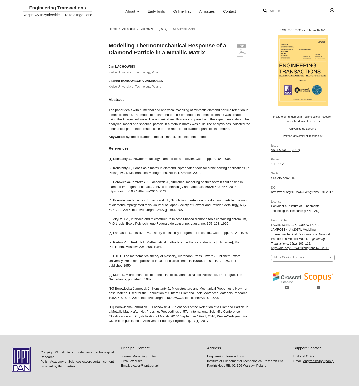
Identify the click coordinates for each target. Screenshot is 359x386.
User (328, 11)
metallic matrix (164, 137)
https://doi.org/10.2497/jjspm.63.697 (158, 210)
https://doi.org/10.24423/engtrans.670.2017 (302, 192)
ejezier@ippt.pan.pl (144, 365)
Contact (229, 11)
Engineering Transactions (57, 8)
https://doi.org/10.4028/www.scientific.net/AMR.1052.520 (181, 298)
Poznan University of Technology (302, 135)
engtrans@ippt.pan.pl (318, 361)
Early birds (156, 11)
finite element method (192, 137)
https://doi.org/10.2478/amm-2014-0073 (137, 191)
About (130, 11)
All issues (207, 11)
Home (113, 29)
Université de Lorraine (302, 128)
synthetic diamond (139, 137)
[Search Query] (284, 11)
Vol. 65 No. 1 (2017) (154, 29)
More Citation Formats (289, 257)
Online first (182, 11)
